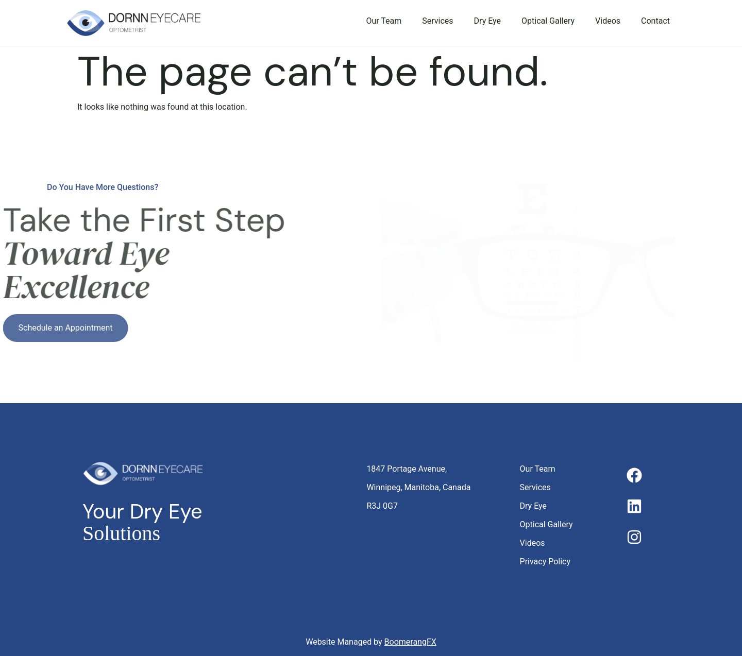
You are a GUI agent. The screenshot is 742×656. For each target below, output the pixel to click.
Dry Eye (487, 21)
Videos (607, 21)
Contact (655, 21)
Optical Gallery (548, 21)
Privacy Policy (545, 561)
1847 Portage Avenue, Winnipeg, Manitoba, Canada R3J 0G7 (418, 487)
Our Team (383, 21)
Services (437, 21)
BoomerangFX (410, 642)
